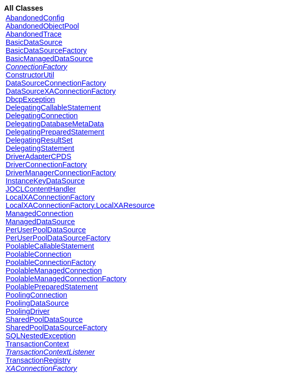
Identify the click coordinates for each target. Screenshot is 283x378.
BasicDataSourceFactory (46, 50)
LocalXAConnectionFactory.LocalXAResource (80, 205)
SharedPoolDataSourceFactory (56, 327)
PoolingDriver (27, 311)
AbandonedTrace (34, 34)
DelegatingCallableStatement (53, 107)
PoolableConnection (38, 254)
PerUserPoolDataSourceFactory (58, 238)
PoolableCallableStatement (50, 246)
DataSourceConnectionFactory (56, 83)
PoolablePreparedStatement (52, 287)
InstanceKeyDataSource (45, 181)
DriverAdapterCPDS (38, 156)
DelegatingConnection (42, 116)
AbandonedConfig (35, 18)
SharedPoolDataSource (44, 319)
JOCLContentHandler (41, 189)
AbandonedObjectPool (42, 26)
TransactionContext (37, 344)
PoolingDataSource (37, 303)
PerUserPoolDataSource (46, 230)
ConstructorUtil (30, 75)
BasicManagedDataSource (49, 59)
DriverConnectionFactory (46, 164)
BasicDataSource (34, 42)
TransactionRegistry (38, 360)
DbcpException (30, 99)
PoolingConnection (36, 295)
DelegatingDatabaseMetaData (55, 124)
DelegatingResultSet (39, 140)
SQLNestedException (41, 336)
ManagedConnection (39, 213)
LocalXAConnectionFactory (50, 197)
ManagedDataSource (40, 222)
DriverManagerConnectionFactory (61, 173)
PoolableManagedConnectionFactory (66, 279)
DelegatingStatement (40, 148)
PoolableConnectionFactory (51, 262)
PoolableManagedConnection (54, 270)
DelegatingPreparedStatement (55, 132)
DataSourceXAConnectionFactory (61, 91)
